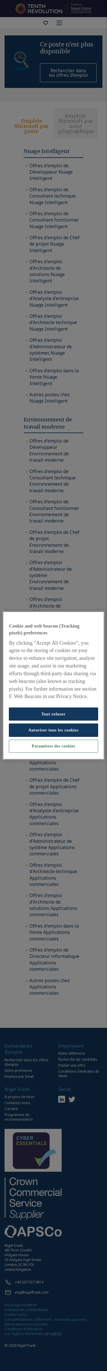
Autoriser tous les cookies (53, 730)
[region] (53, 685)
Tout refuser (53, 714)
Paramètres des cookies (53, 746)
